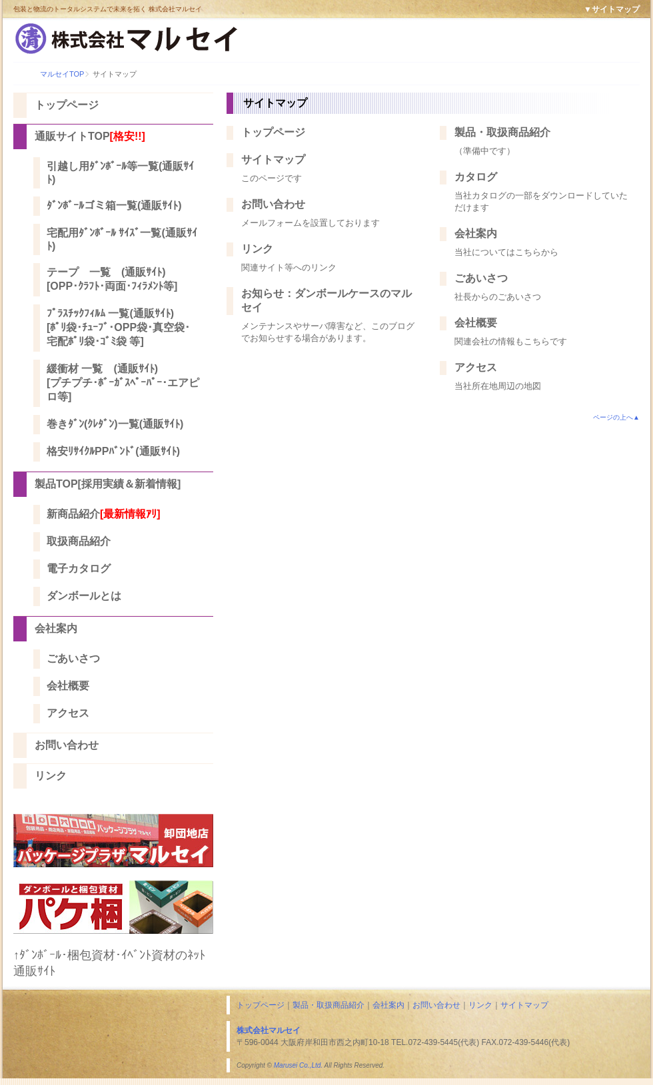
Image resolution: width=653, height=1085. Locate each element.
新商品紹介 (104, 514)
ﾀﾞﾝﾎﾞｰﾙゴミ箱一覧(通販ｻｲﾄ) (114, 205)
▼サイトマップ (612, 9)
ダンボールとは (84, 595)
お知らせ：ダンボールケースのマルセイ (326, 300)
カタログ (475, 176)
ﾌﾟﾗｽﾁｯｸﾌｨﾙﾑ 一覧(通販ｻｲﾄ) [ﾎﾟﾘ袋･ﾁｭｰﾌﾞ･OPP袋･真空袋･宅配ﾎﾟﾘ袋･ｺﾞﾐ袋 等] (118, 327)
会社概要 (68, 685)
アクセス (68, 713)
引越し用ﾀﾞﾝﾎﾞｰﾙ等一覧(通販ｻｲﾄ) (120, 173)
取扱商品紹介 (79, 541)
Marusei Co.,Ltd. (298, 1065)
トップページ (67, 105)
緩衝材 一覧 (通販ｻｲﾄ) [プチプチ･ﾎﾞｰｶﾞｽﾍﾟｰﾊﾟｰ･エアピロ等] (123, 382)
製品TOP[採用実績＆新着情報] (108, 484)
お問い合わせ (67, 745)
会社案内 (56, 628)
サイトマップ (273, 159)
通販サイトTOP (90, 136)
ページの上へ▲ (616, 417)
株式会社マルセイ (269, 1030)
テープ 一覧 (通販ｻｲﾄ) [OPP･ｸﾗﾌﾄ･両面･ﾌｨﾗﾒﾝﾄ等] (112, 279)
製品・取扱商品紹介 (502, 132)
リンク (51, 775)
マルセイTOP (62, 74)
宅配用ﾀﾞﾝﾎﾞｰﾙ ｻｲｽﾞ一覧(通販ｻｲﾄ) (122, 239)
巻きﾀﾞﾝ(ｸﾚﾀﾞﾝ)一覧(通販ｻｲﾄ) (115, 424)
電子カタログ (79, 568)
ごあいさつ (73, 658)
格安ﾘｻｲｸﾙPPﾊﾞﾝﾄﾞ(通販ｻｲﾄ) (113, 451)
